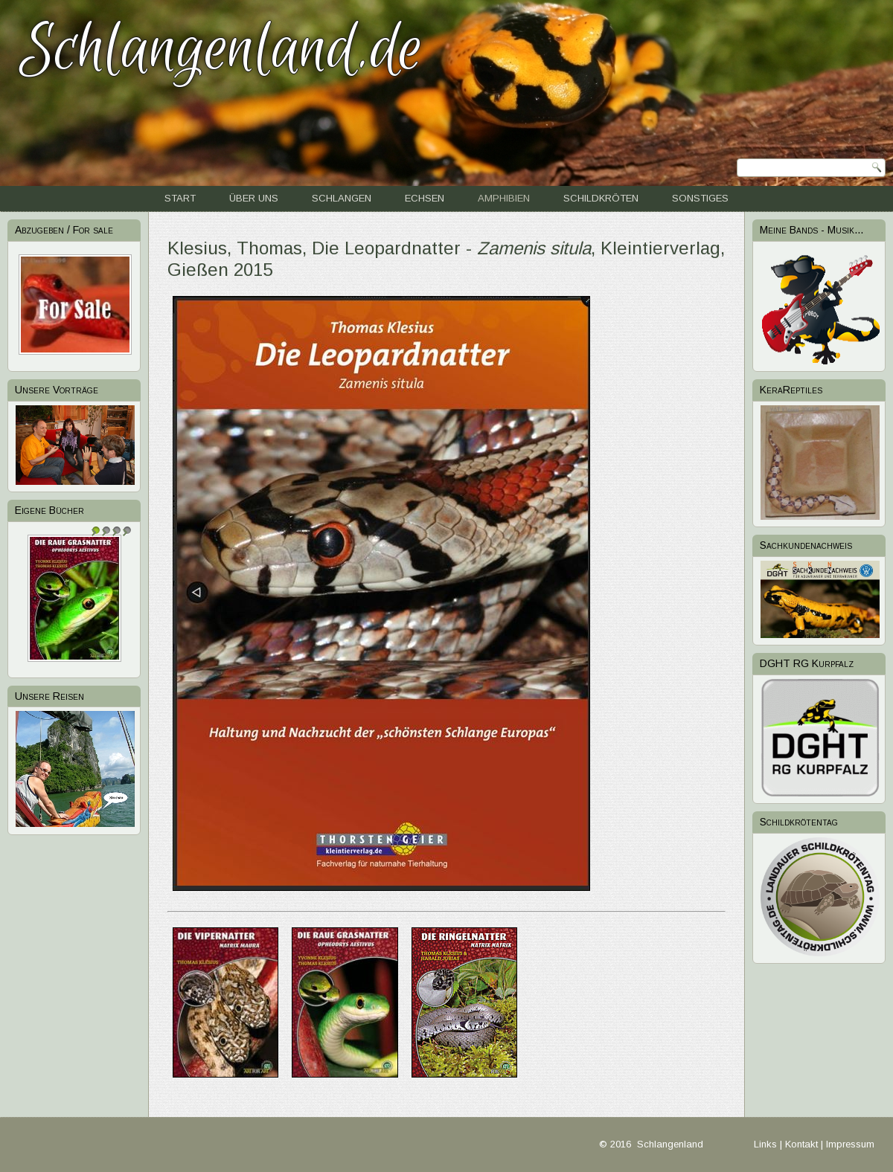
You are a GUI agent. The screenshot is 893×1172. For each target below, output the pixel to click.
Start (180, 198)
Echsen (424, 198)
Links (765, 1144)
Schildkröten (600, 198)
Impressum (850, 1144)
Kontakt (801, 1144)
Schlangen (341, 198)
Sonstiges (700, 198)
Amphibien (504, 198)
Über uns (253, 198)
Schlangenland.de (221, 50)
